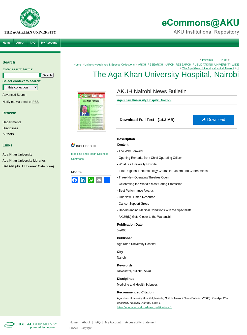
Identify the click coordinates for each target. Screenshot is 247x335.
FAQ (98, 322)
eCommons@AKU (153, 19)
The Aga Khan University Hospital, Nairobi (208, 68)
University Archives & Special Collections (109, 64)
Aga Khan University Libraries (24, 160)
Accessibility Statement (140, 322)
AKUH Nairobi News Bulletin (152, 91)
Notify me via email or (21, 102)
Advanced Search (14, 95)
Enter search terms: (18, 69)
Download (213, 119)
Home (77, 64)
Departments (12, 122)
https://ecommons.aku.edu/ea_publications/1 (144, 307)
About (86, 322)
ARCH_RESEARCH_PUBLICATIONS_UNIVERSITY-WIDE (202, 64)
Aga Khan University (17, 154)
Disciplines (10, 128)
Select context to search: (22, 81)
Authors (8, 134)
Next (224, 59)
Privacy (74, 328)
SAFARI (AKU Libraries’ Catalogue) (28, 166)
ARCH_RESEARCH (150, 64)
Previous (207, 59)
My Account (113, 322)
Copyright (86, 328)
